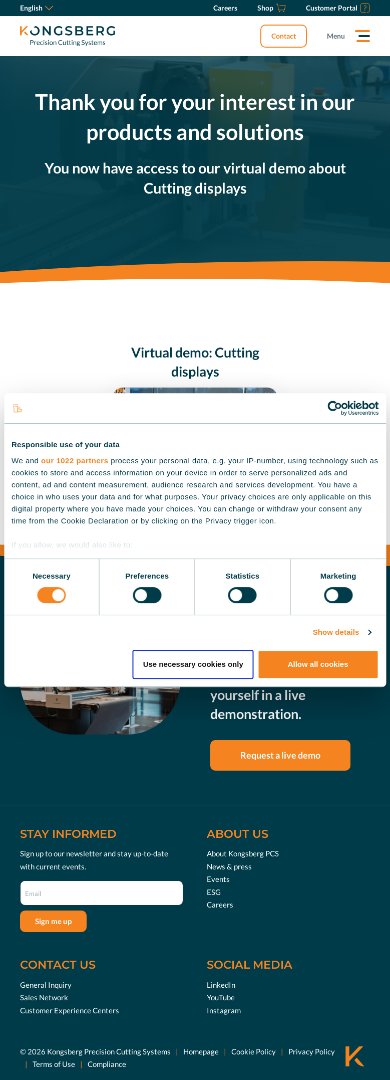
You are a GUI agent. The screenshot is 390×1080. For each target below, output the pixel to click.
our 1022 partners (74, 460)
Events (218, 878)
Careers (220, 904)
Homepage (201, 1051)
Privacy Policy (311, 1051)
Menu (336, 36)
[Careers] (225, 8)
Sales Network (44, 997)
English (36, 8)
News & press (229, 866)
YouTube (221, 997)
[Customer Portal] (338, 8)
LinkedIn (221, 984)
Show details (336, 632)
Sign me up (53, 921)
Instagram (224, 1009)
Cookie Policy (253, 1051)
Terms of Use (54, 1063)
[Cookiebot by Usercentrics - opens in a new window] (334, 408)
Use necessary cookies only (193, 664)
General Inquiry (46, 984)
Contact (283, 36)
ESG (214, 891)
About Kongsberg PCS (243, 853)
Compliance (107, 1063)
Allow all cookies (318, 664)
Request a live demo (280, 755)
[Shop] (271, 8)
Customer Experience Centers (69, 1009)
